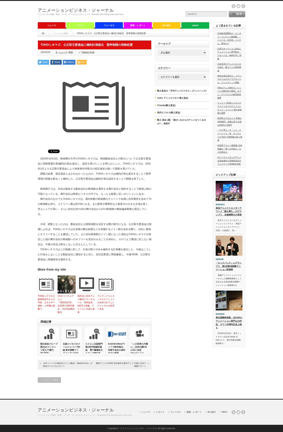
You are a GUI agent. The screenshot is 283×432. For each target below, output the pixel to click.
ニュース (51, 25)
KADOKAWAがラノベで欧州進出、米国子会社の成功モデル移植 (116, 348)
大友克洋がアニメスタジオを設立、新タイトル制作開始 (229, 67)
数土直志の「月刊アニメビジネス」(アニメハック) (181, 91)
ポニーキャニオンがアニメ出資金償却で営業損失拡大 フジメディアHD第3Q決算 (229, 160)
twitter (238, 6)
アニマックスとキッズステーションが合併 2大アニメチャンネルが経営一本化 (106, 302)
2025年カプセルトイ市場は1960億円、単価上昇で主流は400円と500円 (229, 121)
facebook (243, 6)
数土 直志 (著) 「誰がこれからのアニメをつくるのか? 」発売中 (181, 122)
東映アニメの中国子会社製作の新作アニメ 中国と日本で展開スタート (121, 364)
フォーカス (109, 25)
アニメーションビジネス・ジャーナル (76, 10)
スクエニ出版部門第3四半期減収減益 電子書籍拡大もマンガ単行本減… (94, 350)
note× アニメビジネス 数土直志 (172, 98)
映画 (66, 33)
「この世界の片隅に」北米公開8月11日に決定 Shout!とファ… (139, 348)
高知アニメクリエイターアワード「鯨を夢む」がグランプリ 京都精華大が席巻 (229, 211)
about (195, 25)
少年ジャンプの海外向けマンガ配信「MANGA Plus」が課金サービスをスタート (67, 364)
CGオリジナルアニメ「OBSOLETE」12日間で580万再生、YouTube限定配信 (66, 304)
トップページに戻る (49, 380)
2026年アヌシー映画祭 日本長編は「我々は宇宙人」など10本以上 (229, 148)
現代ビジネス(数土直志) (168, 112)
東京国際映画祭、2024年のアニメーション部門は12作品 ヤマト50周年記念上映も (229, 322)
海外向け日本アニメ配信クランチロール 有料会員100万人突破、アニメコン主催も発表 (86, 304)
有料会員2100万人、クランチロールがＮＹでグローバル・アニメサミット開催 (229, 79)
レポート (80, 25)
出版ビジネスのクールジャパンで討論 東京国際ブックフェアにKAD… (71, 348)
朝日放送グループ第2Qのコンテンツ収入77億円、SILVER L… (49, 348)
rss (234, 6)
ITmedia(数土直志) (166, 105)
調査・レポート (137, 25)
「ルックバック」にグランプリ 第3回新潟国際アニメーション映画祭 (229, 266)
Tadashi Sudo (88, 52)
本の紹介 (166, 25)
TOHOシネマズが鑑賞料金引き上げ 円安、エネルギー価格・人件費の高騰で (46, 302)
